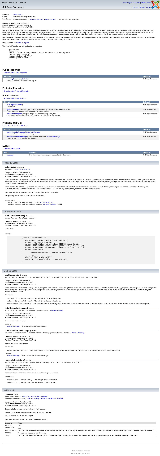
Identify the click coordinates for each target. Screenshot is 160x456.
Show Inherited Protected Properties (15, 91)
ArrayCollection (23, 79)
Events (148, 7)
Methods (142, 7)
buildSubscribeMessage (16, 132)
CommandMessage (33, 132)
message (10, 155)
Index (143, 3)
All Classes (136, 3)
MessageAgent (50, 19)
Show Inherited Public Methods (14, 98)
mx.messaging (18, 14)
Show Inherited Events (11, 149)
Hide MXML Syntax (21, 43)
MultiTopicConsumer (14, 105)
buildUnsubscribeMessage (17, 136)
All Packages (127, 3)
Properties (135, 7)
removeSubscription (14, 114)
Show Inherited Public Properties (14, 73)
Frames (148, 3)
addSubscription (13, 109)
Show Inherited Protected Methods (15, 126)
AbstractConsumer (36, 19)
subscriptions (12, 79)
